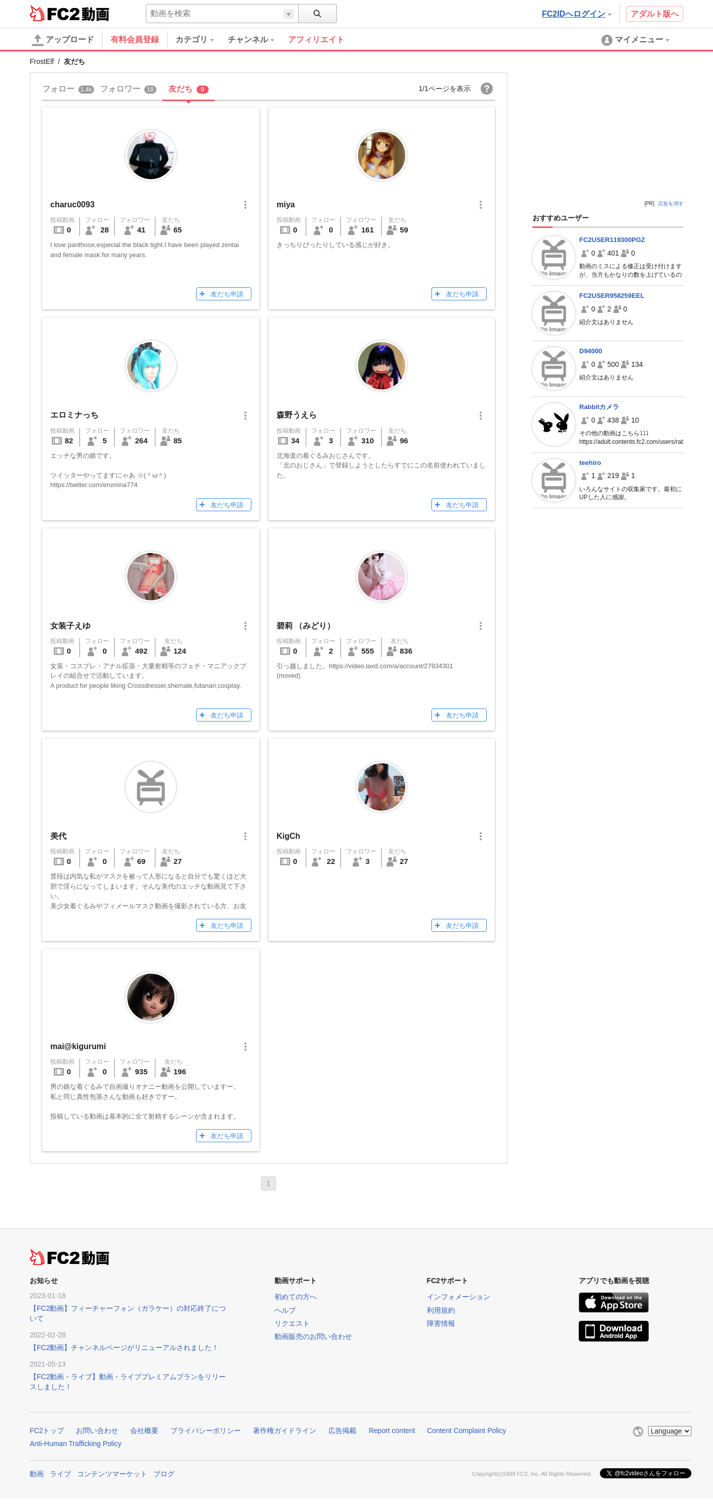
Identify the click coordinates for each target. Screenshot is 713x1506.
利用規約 (441, 1310)
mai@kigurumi (78, 1046)
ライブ (60, 1474)
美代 (58, 836)
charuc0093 (72, 204)
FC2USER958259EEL (611, 295)
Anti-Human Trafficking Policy (76, 1444)
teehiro (590, 462)
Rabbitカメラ (599, 407)
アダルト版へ (655, 14)
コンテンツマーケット (112, 1474)
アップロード (63, 40)
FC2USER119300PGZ (612, 240)
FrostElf (42, 61)
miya (286, 204)
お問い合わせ (97, 1430)
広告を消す (670, 203)
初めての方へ (296, 1297)
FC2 (54, 13)
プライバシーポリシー (205, 1430)
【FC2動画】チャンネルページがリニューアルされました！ (124, 1347)
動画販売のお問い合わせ (313, 1336)
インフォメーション (458, 1297)
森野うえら (297, 415)
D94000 (590, 351)
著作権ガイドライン (284, 1430)
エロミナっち (74, 415)
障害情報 (441, 1323)
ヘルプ (285, 1310)
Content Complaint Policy (466, 1430)
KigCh (288, 836)
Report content (392, 1430)
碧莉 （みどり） (306, 625)
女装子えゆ (70, 625)
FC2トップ (47, 1430)
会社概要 (144, 1430)
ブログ (163, 1474)
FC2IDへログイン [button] (576, 14)
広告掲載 (342, 1430)
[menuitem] (201, 39)
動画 (37, 1474)
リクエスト (292, 1323)
